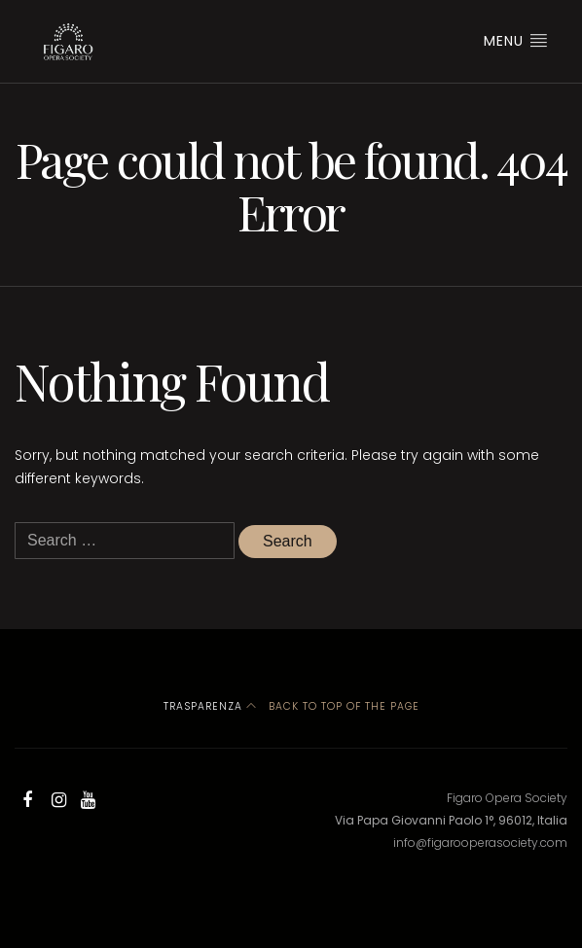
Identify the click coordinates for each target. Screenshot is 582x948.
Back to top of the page (332, 706)
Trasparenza (203, 706)
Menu (516, 41)
